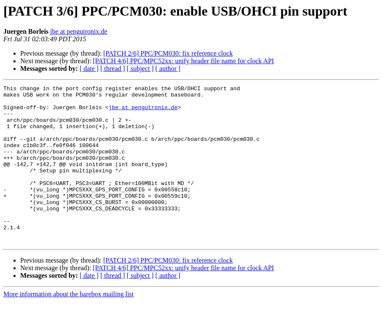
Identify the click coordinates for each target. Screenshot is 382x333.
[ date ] (89, 68)
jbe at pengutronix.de (78, 31)
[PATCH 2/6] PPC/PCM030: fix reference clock (167, 53)
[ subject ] (140, 68)
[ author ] (168, 68)
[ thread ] (112, 68)
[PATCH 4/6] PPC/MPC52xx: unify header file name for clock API (183, 60)
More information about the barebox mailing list (68, 325)
